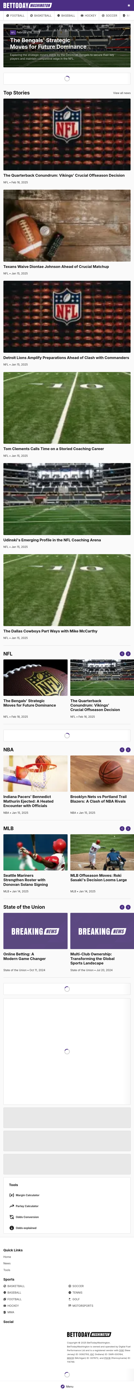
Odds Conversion (27, 1217)
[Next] (128, 653)
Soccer (109, 15)
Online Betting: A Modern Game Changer (24, 956)
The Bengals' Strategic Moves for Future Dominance (29, 703)
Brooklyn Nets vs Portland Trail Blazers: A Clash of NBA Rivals (98, 798)
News (7, 1263)
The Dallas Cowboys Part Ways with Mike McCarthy (50, 631)
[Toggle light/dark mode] (129, 5)
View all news (122, 93)
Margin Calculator (28, 1195)
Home (7, 1257)
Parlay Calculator (27, 1206)
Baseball (66, 15)
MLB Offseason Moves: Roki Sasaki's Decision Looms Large (98, 877)
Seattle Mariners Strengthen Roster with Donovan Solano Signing (25, 880)
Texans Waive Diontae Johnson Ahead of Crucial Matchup (56, 266)
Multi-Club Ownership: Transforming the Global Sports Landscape (92, 958)
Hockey (88, 15)
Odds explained (26, 1228)
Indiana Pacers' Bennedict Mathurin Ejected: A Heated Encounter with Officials (28, 801)
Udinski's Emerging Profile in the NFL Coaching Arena (52, 540)
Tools (6, 1270)
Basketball (41, 15)
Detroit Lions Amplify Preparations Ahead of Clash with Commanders (66, 357)
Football (15, 15)
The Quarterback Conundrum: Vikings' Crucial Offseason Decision (64, 175)
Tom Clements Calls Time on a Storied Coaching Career (53, 449)
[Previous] (122, 653)
